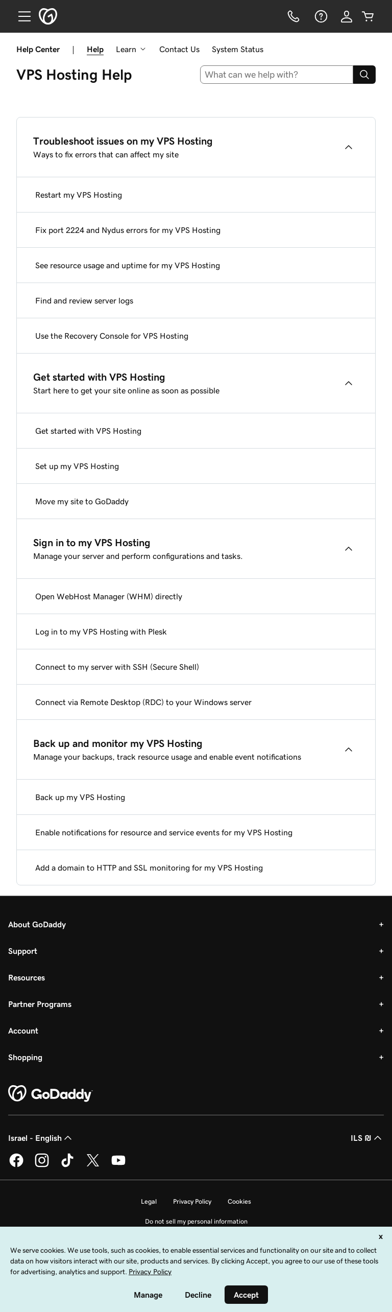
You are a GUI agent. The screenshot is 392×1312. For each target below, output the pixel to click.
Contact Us (179, 49)
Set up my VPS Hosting (77, 466)
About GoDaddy (37, 924)
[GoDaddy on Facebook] (16, 1165)
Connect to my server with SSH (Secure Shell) (117, 667)
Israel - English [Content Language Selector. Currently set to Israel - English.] (41, 1138)
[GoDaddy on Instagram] (42, 1165)
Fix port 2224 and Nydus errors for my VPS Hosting (127, 230)
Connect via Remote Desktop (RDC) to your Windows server (143, 702)
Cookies (239, 1201)
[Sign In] (346, 16)
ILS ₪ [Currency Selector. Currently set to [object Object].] (367, 1138)
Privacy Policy (192, 1201)
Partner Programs (39, 1004)
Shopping (25, 1057)
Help (95, 49)
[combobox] (277, 74)
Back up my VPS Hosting (80, 797)
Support (22, 951)
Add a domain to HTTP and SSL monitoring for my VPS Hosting (149, 867)
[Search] (364, 74)
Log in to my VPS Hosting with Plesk (101, 631)
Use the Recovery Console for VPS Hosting (111, 336)
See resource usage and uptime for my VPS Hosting (127, 265)
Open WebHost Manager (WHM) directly (108, 596)
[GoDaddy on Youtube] (118, 1165)
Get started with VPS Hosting (88, 431)
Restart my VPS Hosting (78, 195)
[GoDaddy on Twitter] (93, 1165)
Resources (26, 977)
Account (23, 1030)
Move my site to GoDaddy (82, 501)
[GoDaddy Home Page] (50, 1094)
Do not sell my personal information (196, 1221)
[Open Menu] (20, 16)
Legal (149, 1201)
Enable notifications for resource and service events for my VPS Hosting (163, 832)
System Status (237, 49)
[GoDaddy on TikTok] (67, 1165)
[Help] (320, 16)
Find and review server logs (84, 300)
